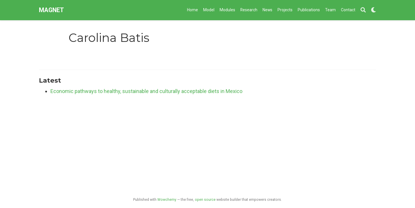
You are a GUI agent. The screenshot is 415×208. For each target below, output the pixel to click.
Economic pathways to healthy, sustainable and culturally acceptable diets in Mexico (146, 91)
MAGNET (51, 10)
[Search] (363, 10)
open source (205, 200)
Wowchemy (166, 200)
